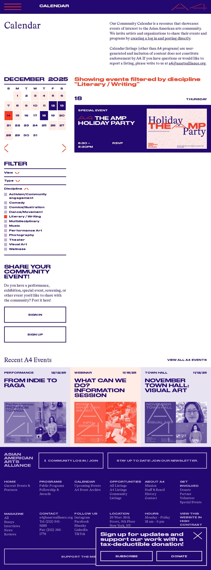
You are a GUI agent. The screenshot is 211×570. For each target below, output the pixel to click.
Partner (185, 494)
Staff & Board (155, 490)
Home (10, 482)
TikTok (79, 534)
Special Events (191, 502)
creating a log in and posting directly (160, 38)
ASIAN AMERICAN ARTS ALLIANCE (18, 460)
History (150, 494)
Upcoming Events (87, 486)
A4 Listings (118, 490)
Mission (150, 486)
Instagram (82, 517)
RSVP (117, 143)
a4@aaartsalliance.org (187, 63)
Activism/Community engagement (25, 196)
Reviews (10, 534)
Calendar (54, 6)
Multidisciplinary (23, 221)
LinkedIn (81, 530)
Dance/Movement (24, 211)
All (6, 518)
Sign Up (35, 334)
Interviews (12, 526)
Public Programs (51, 486)
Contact (151, 498)
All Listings (118, 486)
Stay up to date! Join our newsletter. (157, 461)
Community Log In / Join (71, 461)
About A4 (155, 482)
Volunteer (187, 498)
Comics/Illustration (25, 207)
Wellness (16, 249)
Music (13, 225)
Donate (185, 490)
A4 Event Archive (87, 490)
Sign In (35, 315)
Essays (9, 522)
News (8, 530)
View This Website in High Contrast (191, 519)
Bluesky (80, 526)
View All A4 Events (187, 360)
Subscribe (126, 556)
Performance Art (24, 230)
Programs (50, 482)
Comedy (15, 202)
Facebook (81, 521)
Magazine (14, 514)
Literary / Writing (24, 216)
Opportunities (125, 482)
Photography (20, 235)
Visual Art (17, 244)
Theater (16, 239)
